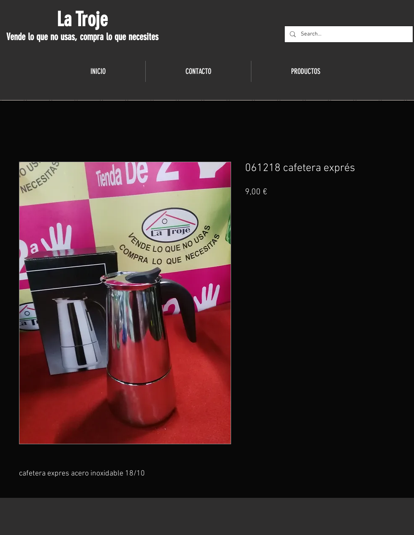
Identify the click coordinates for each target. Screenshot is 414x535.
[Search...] (348, 34)
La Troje (82, 19)
